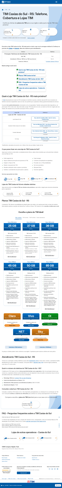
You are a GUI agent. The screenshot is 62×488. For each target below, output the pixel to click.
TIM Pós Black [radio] (32, 217)
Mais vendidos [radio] (18, 217)
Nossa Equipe (4, 457)
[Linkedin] (52, 469)
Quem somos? (4, 461)
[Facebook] (49, 469)
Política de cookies (12, 478)
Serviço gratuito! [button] (31, 37)
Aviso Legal (4, 478)
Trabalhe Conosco (35, 459)
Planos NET (21, 339)
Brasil (58, 485)
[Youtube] (57, 469)
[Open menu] (56, 2)
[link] (6, 469)
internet (17, 48)
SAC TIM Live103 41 (41, 31)
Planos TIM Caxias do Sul (27, 75)
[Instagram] (55, 469)
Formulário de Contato (21, 457)
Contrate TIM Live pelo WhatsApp (23, 378)
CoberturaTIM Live (23, 31)
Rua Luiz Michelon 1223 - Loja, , (45, 125)
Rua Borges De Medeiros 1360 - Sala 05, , (45, 138)
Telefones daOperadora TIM (5, 32)
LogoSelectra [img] (2, 485)
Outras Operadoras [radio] (40, 217)
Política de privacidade (21, 478)
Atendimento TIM (33, 360)
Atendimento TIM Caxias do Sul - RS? (31, 79)
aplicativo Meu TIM (38, 362)
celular (11, 48)
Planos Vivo (31, 325)
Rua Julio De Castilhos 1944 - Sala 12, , (45, 118)
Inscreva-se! (24, 472)
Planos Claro (12, 325)
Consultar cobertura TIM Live (52, 61)
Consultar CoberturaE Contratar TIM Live (23, 404)
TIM (4, 100)
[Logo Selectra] (6, 2)
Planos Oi (50, 324)
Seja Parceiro (34, 457)
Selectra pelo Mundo (6, 459)
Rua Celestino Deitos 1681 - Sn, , (45, 131)
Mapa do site (30, 478)
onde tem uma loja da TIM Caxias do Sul (36, 421)
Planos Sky (40, 339)
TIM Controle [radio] (25, 217)
